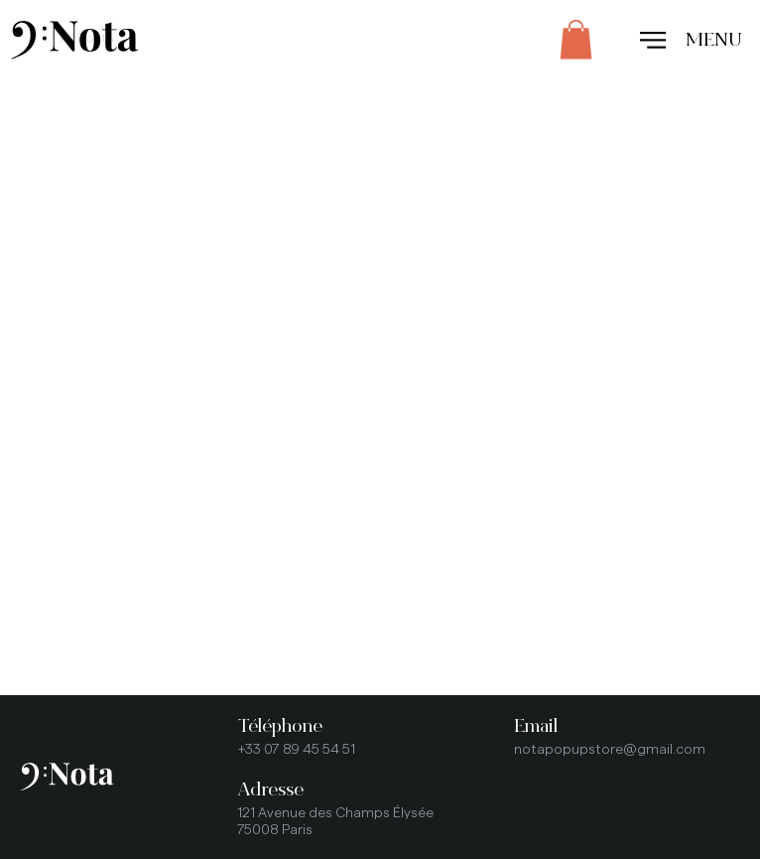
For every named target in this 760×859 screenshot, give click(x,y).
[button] (576, 39)
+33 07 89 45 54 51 (296, 750)
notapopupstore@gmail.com (609, 750)
